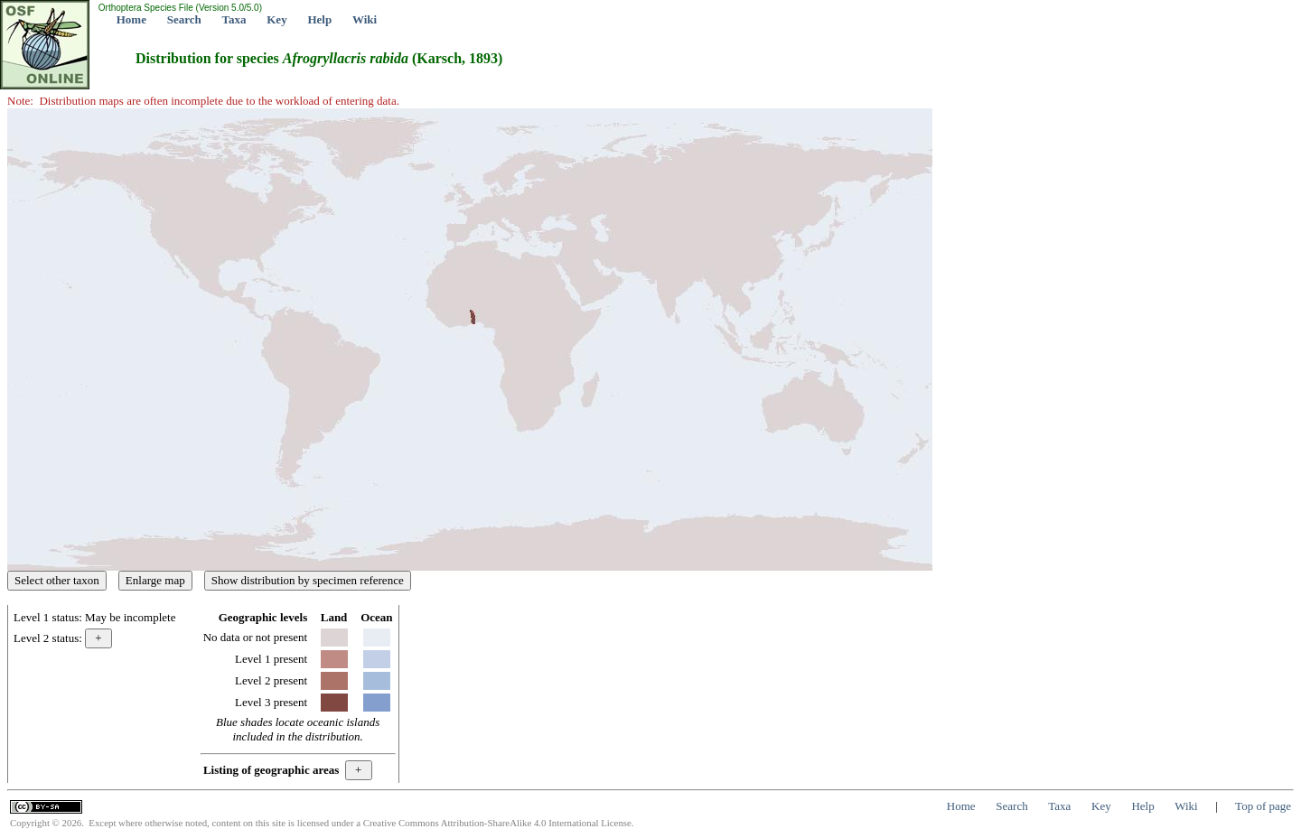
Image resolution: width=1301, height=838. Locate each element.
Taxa (234, 19)
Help (319, 19)
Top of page (1263, 806)
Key (276, 19)
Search (184, 19)
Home (131, 19)
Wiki (364, 19)
